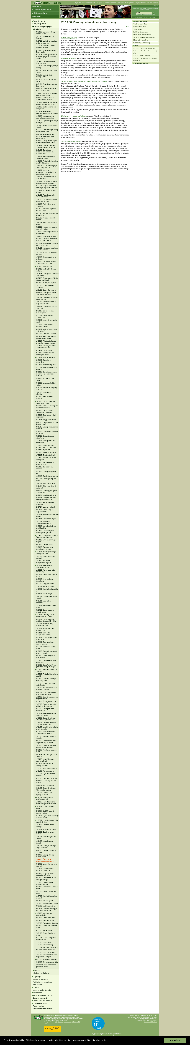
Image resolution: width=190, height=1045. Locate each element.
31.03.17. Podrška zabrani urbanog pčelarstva (45, 354)
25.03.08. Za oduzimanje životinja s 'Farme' (44, 764)
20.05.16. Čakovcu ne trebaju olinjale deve (46, 416)
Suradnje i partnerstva (40, 998)
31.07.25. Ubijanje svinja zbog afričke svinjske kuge (46, 42)
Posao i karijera (38, 1006)
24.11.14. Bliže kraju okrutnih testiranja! (46, 487)
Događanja (37, 977)
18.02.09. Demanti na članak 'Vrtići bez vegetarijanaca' (46, 719)
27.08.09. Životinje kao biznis (46, 701)
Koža (94, 3)
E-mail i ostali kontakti (150, 1022)
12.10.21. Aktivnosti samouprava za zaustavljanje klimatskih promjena (46, 172)
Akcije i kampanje (39, 21)
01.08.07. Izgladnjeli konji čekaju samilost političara (47, 816)
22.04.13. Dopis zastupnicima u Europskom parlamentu (47, 536)
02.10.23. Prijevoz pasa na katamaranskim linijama (45, 99)
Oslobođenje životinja (68, 58)
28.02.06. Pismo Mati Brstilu (45, 918)
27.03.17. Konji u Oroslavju (45, 357)
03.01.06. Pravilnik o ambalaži (46, 959)
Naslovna (37, 6)
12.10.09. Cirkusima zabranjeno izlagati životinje (47, 698)
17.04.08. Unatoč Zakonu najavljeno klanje (45, 760)
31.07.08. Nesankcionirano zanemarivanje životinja (45, 732)
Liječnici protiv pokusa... (140, 32)
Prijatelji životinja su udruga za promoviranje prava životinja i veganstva (145, 9)
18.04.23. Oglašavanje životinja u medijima (47, 122)
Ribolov (112, 3)
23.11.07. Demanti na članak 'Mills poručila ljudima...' (46, 789)
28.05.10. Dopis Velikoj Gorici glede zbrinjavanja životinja (46, 666)
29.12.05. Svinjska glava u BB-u (47, 962)
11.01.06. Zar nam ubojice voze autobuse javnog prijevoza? (47, 948)
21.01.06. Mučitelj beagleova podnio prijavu (46, 938)
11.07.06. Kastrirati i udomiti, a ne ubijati (46, 897)
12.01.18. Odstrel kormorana (46, 290)
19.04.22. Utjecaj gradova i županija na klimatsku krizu (45, 146)
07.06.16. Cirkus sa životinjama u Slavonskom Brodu (47, 407)
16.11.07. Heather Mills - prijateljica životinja (44, 793)
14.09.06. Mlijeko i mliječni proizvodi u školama (45, 869)
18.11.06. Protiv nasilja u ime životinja (46, 837)
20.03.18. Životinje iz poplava (46, 283)
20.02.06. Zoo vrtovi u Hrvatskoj (47, 923)
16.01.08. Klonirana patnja (45, 771)
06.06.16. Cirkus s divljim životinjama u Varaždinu (44, 411)
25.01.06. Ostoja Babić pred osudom (45, 934)
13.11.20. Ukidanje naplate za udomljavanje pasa (46, 200)
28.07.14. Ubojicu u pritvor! (45, 507)
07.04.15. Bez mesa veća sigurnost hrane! (45, 463)
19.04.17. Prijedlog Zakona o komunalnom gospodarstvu (46, 342)
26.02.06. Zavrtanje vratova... (46, 920)
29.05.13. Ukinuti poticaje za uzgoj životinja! (46, 527)
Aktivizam (37, 16)
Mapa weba (139, 14)
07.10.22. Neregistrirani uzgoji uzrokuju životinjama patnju (46, 142)
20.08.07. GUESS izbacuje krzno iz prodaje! (45, 812)
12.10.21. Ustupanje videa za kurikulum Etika (46, 178)
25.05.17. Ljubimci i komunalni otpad (46, 321)
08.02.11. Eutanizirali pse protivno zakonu (45, 643)
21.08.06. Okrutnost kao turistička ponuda (44, 883)
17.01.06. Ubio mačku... (44, 942)
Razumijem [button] (175, 1040)
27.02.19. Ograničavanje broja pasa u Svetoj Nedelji (46, 240)
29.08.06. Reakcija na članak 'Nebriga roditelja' (46, 879)
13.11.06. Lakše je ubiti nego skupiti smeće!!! (46, 846)
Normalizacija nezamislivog (141, 43)
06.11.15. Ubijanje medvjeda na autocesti (47, 428)
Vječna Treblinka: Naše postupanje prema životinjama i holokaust (84, 81)
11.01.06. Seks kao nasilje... (46, 952)
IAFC (78, 1022)
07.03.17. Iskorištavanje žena (46, 365)
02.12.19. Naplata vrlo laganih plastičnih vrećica (46, 228)
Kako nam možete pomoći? (42, 995)
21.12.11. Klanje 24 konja (45, 586)
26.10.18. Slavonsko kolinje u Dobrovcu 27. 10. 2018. (46, 263)
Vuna (97, 3)
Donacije (155, 3)
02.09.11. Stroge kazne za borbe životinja (45, 611)
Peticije (132, 3)
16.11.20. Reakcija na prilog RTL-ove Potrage (45, 196)
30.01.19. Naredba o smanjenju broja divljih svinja (47, 249)
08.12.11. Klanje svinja (44, 594)
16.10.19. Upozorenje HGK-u (46, 236)
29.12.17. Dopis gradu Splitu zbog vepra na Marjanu (46, 293)
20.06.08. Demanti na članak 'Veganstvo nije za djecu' (46, 742)
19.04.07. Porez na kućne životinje (45, 826)
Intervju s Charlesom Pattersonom (144, 37)
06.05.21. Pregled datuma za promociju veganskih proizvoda (47, 187)
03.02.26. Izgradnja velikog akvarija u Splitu (45, 33)
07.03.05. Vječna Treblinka (141, 55)
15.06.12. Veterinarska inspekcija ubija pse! (44, 566)
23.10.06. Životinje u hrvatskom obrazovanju (45, 860)
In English (155, 5)
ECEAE (74, 1022)
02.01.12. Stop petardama (45, 584)
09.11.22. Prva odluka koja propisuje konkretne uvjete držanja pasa (45, 136)
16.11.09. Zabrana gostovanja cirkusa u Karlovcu (46, 689)
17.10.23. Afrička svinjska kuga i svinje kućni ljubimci (47, 94)
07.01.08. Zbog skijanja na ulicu (47, 778)
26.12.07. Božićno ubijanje (45, 785)
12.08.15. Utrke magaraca (45, 445)
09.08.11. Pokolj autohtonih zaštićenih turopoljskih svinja (46, 620)
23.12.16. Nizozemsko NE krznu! (45, 379)
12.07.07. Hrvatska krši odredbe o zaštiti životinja (47, 821)
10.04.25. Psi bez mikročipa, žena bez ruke (46, 62)
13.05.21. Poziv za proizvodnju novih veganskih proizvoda (46, 182)
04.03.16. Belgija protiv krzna (46, 420)
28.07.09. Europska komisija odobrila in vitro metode (46, 705)
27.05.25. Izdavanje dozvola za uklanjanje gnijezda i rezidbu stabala (47, 56)
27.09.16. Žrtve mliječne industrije (44, 398)
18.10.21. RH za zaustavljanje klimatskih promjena (46, 166)
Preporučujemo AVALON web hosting (145, 17)
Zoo (105, 3)
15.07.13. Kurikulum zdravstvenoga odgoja (43, 522)
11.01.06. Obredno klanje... (45, 945)
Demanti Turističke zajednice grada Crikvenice (46, 966)
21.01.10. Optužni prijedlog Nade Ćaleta (45, 684)
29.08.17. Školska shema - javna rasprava (45, 312)
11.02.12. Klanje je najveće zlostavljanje (45, 571)
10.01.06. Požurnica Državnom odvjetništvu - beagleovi (47, 956)
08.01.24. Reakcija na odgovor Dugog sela (46, 85)
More (127, 26)
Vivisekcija (85, 3)
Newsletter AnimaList (40, 979)
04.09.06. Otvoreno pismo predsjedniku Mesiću (45, 874)
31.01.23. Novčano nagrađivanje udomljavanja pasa (47, 131)
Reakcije (37, 29)
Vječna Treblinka (138, 29)
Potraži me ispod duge (69, 38)
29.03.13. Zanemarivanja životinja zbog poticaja (44, 548)
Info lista (149, 3)
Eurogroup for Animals (64, 1022)
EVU (56, 1022)
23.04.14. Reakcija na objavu (46, 519)
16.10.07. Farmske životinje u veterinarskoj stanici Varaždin (46, 803)
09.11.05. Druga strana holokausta (144, 48)
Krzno (90, 3)
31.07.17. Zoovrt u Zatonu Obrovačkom (45, 316)
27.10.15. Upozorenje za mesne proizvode (47, 432)
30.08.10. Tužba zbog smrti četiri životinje (45, 657)
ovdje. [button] (103, 1040)
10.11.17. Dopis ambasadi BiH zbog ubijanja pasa (46, 303)
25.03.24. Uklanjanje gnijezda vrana (46, 80)
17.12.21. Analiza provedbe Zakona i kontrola (45, 157)
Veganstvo (78, 3)
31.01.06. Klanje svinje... (44, 930)
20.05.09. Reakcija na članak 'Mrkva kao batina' (46, 714)
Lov (108, 3)
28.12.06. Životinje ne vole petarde (45, 833)
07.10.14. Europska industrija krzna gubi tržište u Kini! (46, 499)
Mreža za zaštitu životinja (42, 990)
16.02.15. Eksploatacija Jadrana (47, 476)
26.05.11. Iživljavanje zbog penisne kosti (45, 629)
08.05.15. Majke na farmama (46, 452)
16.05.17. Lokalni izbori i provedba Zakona (44, 326)
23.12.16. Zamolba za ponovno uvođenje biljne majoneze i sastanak (47, 374)
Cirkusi (102, 3)
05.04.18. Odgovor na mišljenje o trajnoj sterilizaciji (47, 279)
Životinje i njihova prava (42, 10)
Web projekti (37, 985)
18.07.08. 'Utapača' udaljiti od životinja (46, 737)
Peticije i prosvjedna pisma (42, 982)
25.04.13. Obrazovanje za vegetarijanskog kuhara (45, 531)
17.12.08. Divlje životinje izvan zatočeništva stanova (46, 723)
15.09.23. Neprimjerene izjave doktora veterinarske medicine (46, 103)
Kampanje (138, 3)
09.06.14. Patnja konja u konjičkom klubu (44, 510)
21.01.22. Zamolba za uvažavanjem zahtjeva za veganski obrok (45, 152)
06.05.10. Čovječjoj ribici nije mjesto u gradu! (46, 679)
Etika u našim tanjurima (140, 40)
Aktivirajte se (37, 993)
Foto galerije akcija (39, 24)
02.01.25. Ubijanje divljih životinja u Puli (44, 76)
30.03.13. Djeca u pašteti (44, 544)
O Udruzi (36, 987)
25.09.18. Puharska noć (44, 266)
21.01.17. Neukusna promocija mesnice (46, 368)
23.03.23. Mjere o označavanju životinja (46, 126)
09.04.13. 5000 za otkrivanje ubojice (46, 541)
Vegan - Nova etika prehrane (71, 141)
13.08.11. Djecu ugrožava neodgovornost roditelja (45, 615)
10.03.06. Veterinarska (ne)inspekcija (44, 914)
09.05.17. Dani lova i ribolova (46, 334)
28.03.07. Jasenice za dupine (46, 829)
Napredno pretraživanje (149, 14)
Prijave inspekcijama (41, 973)
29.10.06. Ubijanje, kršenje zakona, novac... (45, 856)
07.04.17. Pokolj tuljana (44, 350)
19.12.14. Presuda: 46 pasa (45, 483)
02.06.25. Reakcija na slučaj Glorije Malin (46, 51)
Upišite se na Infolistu (40, 1003)
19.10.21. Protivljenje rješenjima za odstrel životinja (47, 162)
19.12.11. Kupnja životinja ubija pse (47, 590)
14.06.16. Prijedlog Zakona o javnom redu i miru (46, 402)
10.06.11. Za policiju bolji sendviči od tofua (44, 625)
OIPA (45, 1023)
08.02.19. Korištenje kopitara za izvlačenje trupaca (47, 244)
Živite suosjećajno (40, 13)
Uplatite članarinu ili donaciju (43, 1001)
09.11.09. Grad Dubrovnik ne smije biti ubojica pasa (46, 693)
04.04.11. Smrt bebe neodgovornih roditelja (43, 634)
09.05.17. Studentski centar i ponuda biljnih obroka (46, 337)
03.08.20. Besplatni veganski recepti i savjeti (46, 209)
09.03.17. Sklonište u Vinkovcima (43, 361)
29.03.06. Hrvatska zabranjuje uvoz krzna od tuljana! (46, 909)
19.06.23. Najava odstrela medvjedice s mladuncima (45, 117)
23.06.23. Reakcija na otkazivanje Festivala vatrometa (47, 112)
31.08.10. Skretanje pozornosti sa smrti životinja (46, 652)
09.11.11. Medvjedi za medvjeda (43, 602)
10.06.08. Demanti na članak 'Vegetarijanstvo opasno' (46, 746)
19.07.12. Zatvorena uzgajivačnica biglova (43, 562)
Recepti (127, 3)
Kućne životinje (119, 3)
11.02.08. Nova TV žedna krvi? (47, 768)
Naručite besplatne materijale (43, 1009)
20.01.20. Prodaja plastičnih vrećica (45, 219)
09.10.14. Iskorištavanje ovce (46, 495)
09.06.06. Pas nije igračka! (45, 901)
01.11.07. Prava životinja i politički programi (45, 798)
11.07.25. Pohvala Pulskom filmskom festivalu (45, 46)
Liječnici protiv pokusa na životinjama (74, 116)
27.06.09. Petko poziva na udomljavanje (45, 710)
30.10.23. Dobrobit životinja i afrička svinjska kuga (46, 89)
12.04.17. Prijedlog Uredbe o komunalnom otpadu (46, 346)
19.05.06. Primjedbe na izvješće (47, 903)
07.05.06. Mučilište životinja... (46, 906)
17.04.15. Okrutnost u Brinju (45, 455)
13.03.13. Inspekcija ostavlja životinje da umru (46, 552)
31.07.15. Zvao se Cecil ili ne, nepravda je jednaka (46, 449)
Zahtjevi (37, 970)
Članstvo (143, 3)
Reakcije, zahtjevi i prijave (42, 26)
